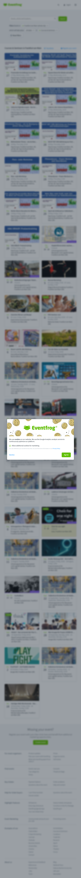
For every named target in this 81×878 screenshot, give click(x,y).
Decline (11, 455)
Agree (66, 454)
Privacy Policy (56, 448)
